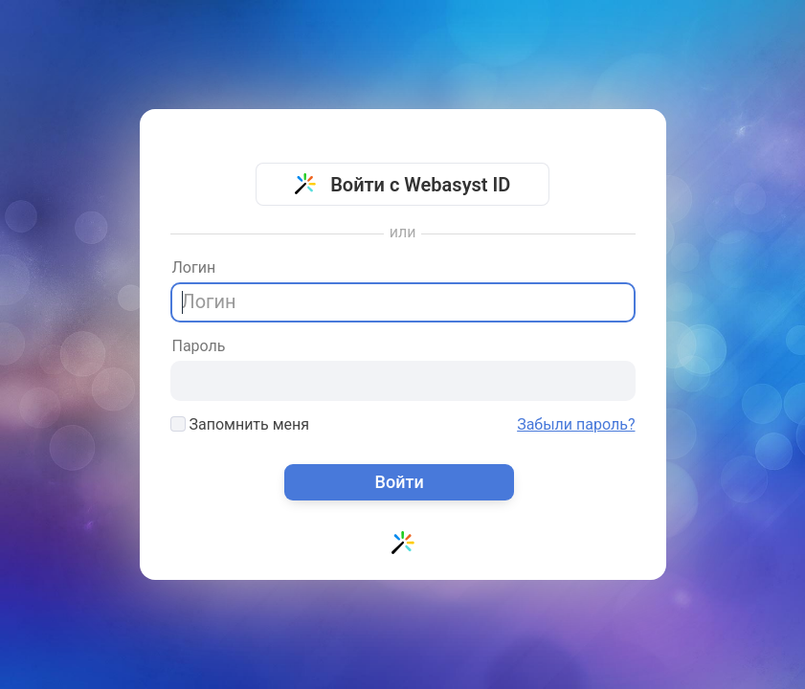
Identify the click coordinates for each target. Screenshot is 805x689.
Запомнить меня (240, 424)
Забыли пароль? (576, 424)
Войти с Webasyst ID (403, 184)
